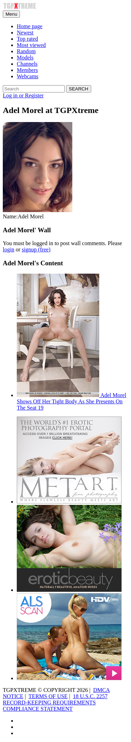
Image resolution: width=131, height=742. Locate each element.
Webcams (27, 76)
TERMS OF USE (48, 696)
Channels (27, 64)
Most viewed (31, 45)
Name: (10, 216)
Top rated (27, 39)
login (8, 249)
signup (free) (36, 249)
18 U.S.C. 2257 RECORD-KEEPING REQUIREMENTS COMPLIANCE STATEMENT (55, 702)
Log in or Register (23, 95)
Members (27, 70)
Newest (25, 32)
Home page (29, 26)
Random (26, 51)
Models (25, 58)
